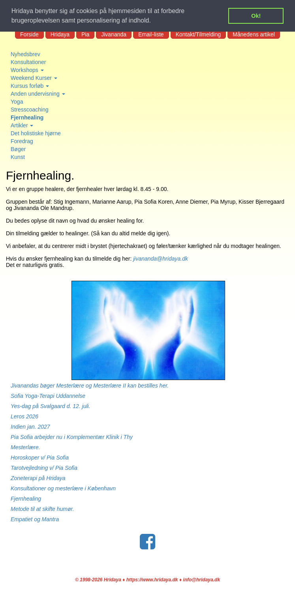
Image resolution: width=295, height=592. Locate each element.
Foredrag (22, 141)
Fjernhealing (27, 117)
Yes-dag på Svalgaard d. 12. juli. (50, 406)
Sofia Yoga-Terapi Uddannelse (48, 396)
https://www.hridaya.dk (152, 580)
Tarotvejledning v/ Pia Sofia (44, 468)
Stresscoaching (30, 109)
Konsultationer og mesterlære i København (63, 488)
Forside (29, 34)
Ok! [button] (256, 16)
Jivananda (113, 34)
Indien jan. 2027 (30, 427)
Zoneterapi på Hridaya (38, 478)
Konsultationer (28, 62)
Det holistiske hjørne (36, 133)
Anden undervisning (38, 94)
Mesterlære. (25, 447)
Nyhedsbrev (25, 54)
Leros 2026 (24, 416)
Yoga (17, 101)
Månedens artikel (254, 34)
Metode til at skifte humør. (42, 509)
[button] (153, 21)
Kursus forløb (30, 86)
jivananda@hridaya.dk (160, 258)
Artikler (22, 125)
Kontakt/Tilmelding (198, 34)
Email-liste (151, 34)
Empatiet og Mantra (35, 519)
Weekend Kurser (34, 78)
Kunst (18, 157)
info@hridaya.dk (201, 580)
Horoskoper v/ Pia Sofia (40, 457)
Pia (85, 34)
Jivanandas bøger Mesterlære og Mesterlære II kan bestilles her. (94, 385)
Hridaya (60, 34)
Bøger (18, 149)
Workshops (27, 70)
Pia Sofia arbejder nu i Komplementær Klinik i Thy (72, 437)
